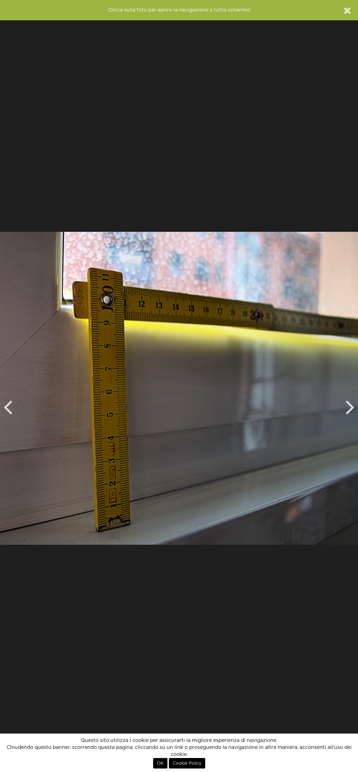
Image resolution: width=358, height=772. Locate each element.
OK (160, 763)
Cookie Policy (187, 763)
